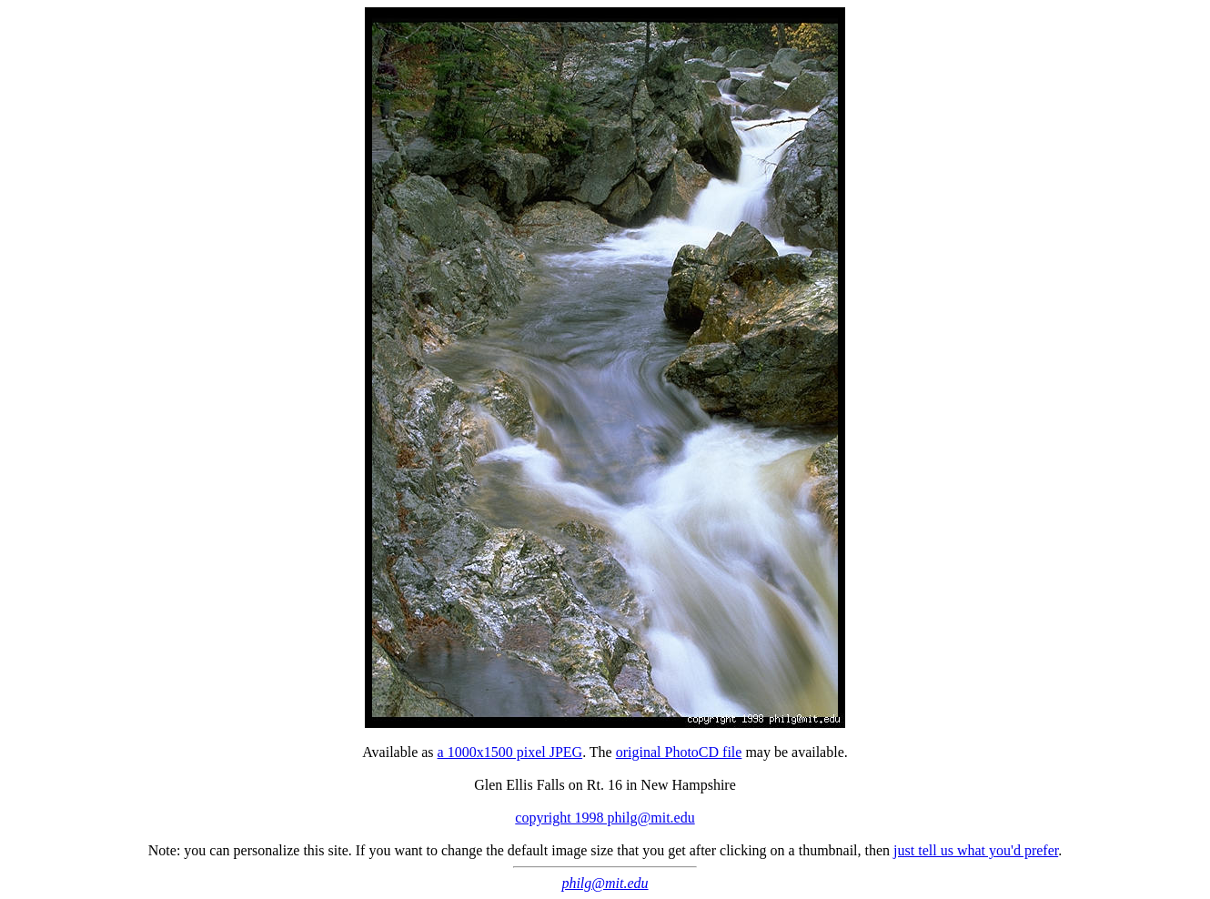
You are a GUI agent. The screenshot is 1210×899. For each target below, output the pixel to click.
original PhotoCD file (679, 752)
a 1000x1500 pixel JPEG (510, 752)
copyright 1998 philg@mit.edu (604, 817)
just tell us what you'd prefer (975, 850)
